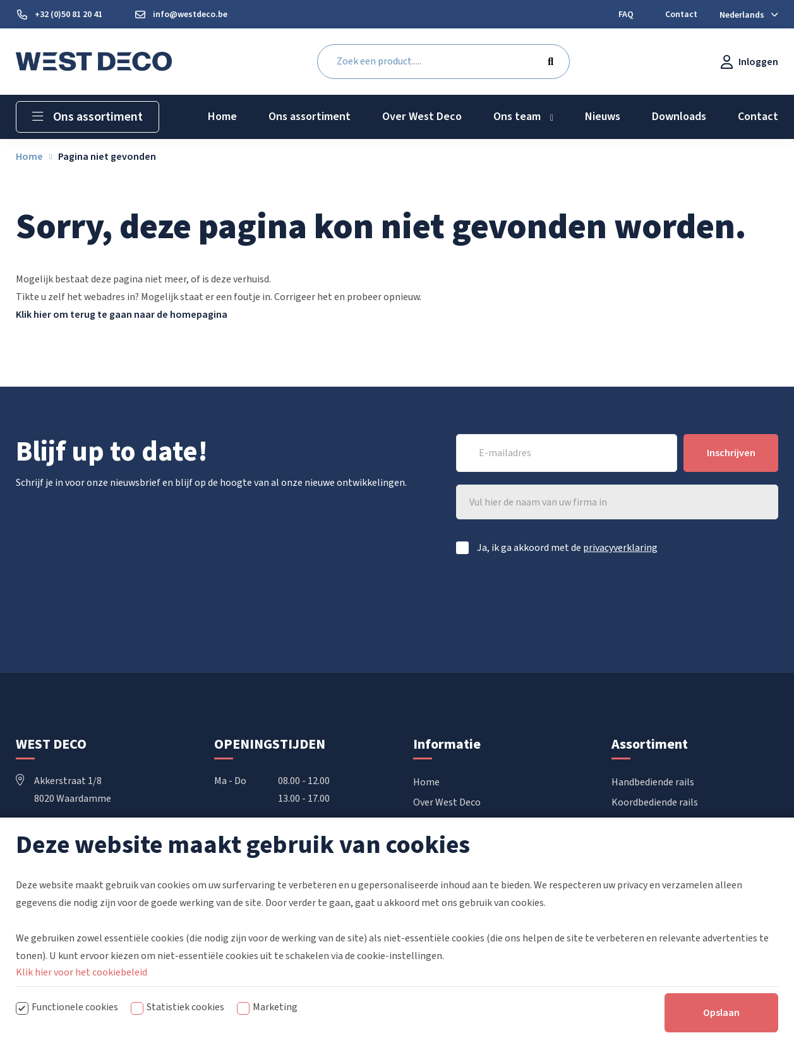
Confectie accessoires (658, 863)
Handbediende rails (652, 782)
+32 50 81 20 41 (58, 834)
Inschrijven (731, 453)
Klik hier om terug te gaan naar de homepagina (121, 315)
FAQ (421, 843)
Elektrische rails (646, 823)
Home (426, 782)
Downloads (437, 823)
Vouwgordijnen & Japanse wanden (684, 843)
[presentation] (682, 600)
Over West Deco (447, 802)
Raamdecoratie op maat (663, 883)
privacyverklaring (620, 548)
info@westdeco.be (66, 869)
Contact (430, 863)
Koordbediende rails (654, 802)
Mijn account (440, 883)
